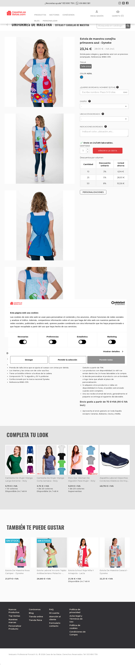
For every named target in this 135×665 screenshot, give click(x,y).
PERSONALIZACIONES (93, 192)
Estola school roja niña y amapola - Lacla (81, 572)
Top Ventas (14, 616)
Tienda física (35, 620)
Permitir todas (106, 360)
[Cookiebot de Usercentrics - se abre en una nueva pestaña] (113, 303)
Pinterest (123, 3)
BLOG (37, 21)
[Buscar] (113, 25)
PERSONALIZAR (50, 21)
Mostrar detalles (111, 351)
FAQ (51, 609)
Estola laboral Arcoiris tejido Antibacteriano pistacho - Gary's (51, 572)
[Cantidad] (83, 151)
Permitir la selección (67, 360)
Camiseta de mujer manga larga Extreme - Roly (19, 479)
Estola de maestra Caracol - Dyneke (114, 572)
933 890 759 (94, 654)
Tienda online (36, 616)
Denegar (29, 360)
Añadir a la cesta (107, 151)
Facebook (127, 3)
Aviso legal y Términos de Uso (76, 619)
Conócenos (68, 15)
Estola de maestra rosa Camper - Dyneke (17, 572)
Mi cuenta (54, 613)
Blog (31, 613)
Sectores (54, 15)
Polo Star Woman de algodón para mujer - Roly (81, 479)
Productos (40, 15)
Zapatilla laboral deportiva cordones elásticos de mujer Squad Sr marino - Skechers (114, 479)
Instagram (119, 3)
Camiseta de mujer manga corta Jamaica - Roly (50, 479)
